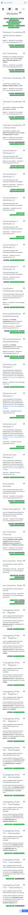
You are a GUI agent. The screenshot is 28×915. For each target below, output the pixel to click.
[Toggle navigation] (25, 3)
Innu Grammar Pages (12, 377)
